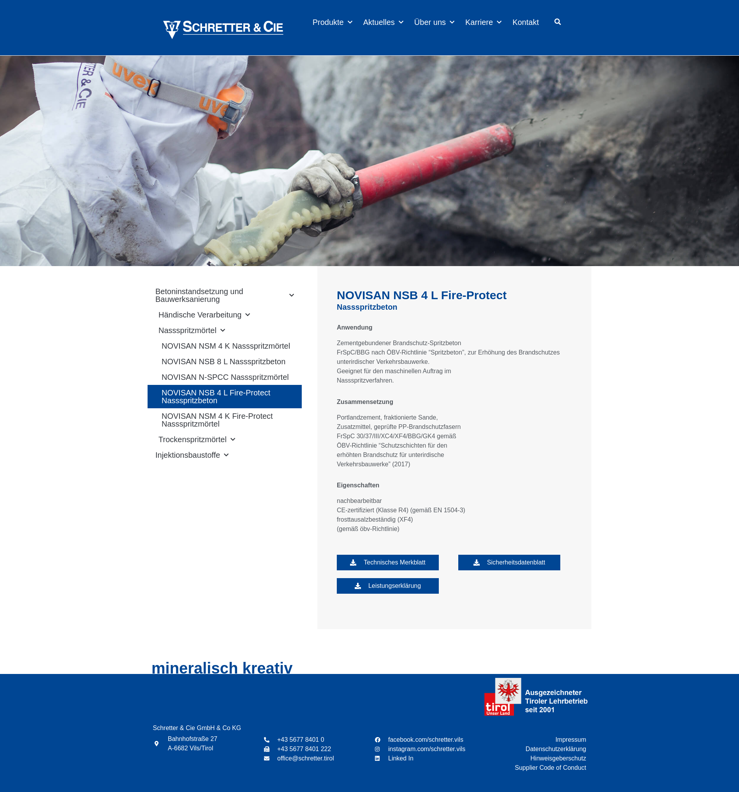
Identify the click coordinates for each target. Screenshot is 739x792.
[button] (558, 22)
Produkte (332, 22)
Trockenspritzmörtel (196, 439)
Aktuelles (383, 22)
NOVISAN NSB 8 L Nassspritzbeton (223, 361)
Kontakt (525, 22)
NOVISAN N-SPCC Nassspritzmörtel (225, 377)
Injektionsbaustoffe (192, 455)
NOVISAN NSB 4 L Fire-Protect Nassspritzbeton (216, 396)
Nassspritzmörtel (191, 330)
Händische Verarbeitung (204, 314)
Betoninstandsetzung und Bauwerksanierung (224, 295)
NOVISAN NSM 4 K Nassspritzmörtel (226, 346)
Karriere (483, 22)
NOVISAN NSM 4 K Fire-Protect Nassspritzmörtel (217, 420)
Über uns (434, 22)
